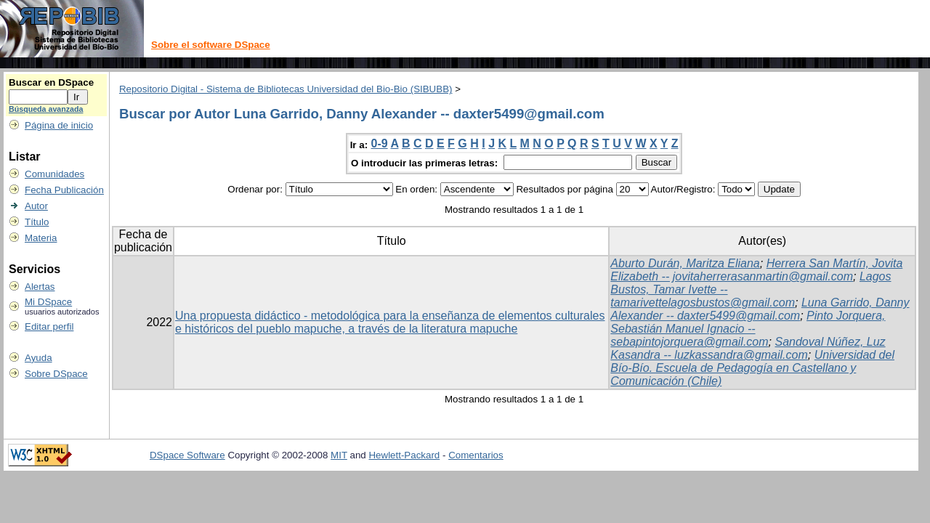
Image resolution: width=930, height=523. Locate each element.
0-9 (379, 143)
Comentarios (476, 455)
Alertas (39, 286)
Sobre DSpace (56, 373)
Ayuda (38, 357)
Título (37, 221)
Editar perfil (49, 326)
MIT (339, 455)
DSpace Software (187, 455)
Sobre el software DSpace (210, 44)
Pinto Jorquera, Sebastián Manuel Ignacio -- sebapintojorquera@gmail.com (747, 328)
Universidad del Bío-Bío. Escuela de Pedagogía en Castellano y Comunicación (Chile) (752, 368)
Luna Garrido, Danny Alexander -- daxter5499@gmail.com (759, 309)
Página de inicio (59, 125)
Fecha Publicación (64, 190)
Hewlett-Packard (404, 455)
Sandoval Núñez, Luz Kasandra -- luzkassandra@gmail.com (747, 348)
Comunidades (54, 174)
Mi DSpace (48, 301)
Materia (41, 237)
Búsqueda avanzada (46, 109)
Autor (36, 205)
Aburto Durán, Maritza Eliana (684, 263)
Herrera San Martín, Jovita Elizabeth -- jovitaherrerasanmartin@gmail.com (756, 270)
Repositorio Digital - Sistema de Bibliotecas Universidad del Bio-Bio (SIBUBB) (286, 89)
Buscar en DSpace (51, 82)
